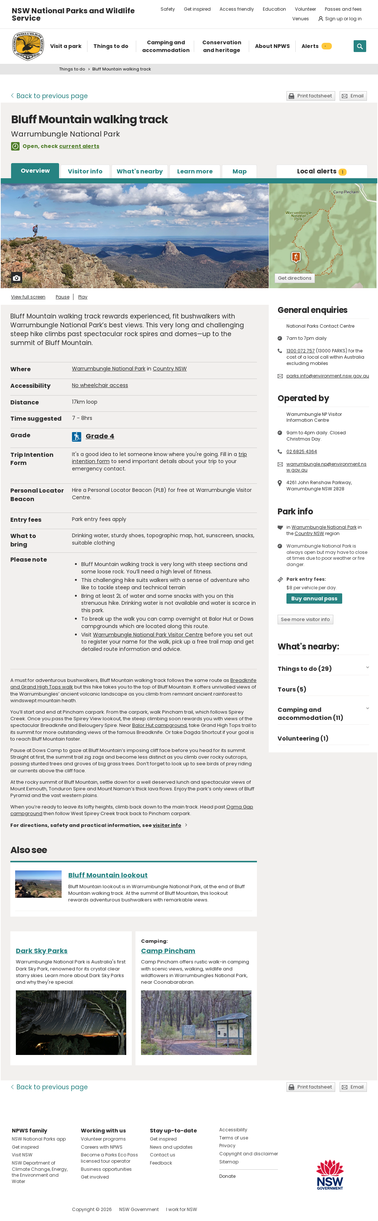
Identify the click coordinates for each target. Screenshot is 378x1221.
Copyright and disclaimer (248, 1154)
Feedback (161, 1163)
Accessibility (233, 1130)
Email (357, 95)
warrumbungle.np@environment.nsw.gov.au (326, 467)
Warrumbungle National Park (108, 368)
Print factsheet (315, 95)
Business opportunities (106, 1169)
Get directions (295, 278)
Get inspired (197, 9)
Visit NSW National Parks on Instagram (34, 1209)
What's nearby (140, 171)
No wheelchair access (100, 385)
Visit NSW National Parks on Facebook (18, 1209)
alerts (322, 171)
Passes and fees (343, 9)
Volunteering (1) (303, 738)
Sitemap (228, 1162)
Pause (62, 297)
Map (240, 171)
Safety (168, 9)
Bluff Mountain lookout (108, 875)
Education (274, 9)
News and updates (171, 1147)
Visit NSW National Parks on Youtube (50, 1209)
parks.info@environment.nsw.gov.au (327, 376)
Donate (227, 1176)
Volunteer (305, 9)
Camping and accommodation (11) (310, 714)
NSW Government (139, 1209)
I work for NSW (181, 1209)
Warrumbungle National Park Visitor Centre (148, 634)
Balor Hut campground (159, 725)
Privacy (227, 1145)
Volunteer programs (103, 1139)
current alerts (79, 146)
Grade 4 (100, 436)
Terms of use (233, 1138)
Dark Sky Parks (42, 950)
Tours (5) (292, 689)
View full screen (28, 297)
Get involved (95, 1177)
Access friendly (237, 9)
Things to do (72, 69)
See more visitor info (305, 619)
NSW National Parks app (39, 1139)
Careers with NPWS (102, 1147)
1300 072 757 (300, 351)
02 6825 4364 (301, 451)
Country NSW (170, 368)
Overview (35, 170)
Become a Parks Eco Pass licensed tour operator (109, 1158)
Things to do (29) (305, 669)
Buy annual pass (314, 598)
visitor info (167, 825)
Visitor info (85, 171)
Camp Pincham (168, 950)
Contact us (162, 1155)
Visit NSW (22, 1155)
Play (82, 297)
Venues (300, 18)
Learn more (195, 171)
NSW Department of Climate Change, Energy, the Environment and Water (40, 1172)
